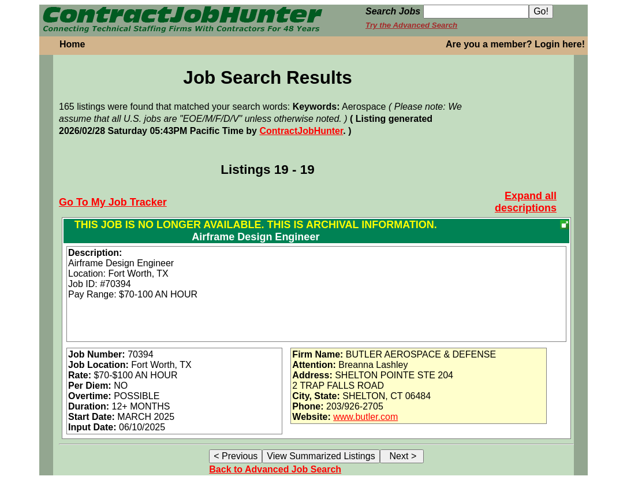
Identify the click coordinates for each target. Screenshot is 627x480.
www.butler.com (365, 417)
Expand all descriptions (526, 202)
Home (72, 44)
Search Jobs (392, 11)
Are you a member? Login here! (515, 44)
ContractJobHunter (301, 131)
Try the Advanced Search (411, 25)
